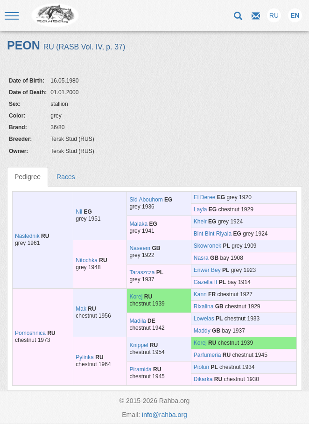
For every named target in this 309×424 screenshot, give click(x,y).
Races (65, 177)
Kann (200, 294)
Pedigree (27, 177)
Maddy (202, 330)
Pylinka (85, 357)
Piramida (140, 369)
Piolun (201, 367)
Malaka (138, 224)
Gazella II (206, 282)
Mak (81, 309)
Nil (79, 212)
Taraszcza (141, 272)
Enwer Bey (207, 270)
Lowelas (204, 318)
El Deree (205, 197)
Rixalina (204, 306)
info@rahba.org (164, 414)
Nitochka (87, 260)
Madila (137, 321)
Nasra (201, 258)
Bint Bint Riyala (213, 233)
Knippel (138, 345)
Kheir (200, 221)
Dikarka (203, 379)
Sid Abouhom (145, 199)
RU (274, 15)
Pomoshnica (30, 333)
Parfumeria (207, 355)
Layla (200, 209)
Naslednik (27, 236)
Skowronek (207, 246)
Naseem (139, 248)
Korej (135, 296)
